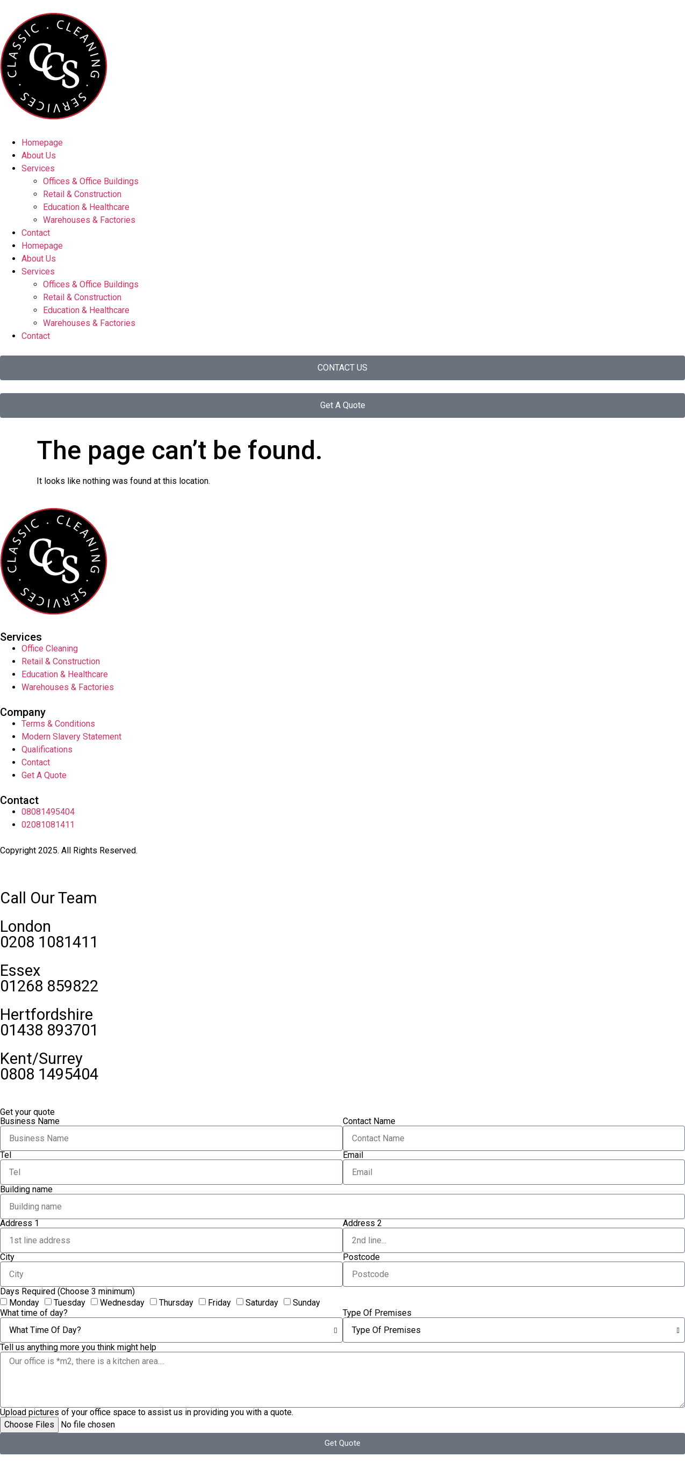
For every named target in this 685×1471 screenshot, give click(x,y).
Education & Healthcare (86, 207)
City (7, 1257)
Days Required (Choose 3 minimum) (67, 1291)
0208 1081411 (49, 942)
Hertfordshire (46, 1014)
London (25, 926)
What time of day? (34, 1313)
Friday (219, 1303)
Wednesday (122, 1303)
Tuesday (69, 1303)
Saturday (262, 1303)
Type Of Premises (377, 1313)
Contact (35, 233)
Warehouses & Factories (89, 220)
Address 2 (362, 1223)
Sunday (306, 1303)
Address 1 (19, 1223)
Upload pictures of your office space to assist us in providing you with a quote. (146, 1412)
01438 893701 (49, 1030)
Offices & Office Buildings (91, 181)
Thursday (176, 1303)
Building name (26, 1189)
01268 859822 (49, 986)
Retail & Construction (82, 194)
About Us (38, 155)
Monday (24, 1303)
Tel (5, 1155)
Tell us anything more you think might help (78, 1347)
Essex (20, 970)
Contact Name (369, 1121)
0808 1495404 (49, 1074)
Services (38, 168)
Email (353, 1155)
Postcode (361, 1257)
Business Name (30, 1121)
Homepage (42, 142)
